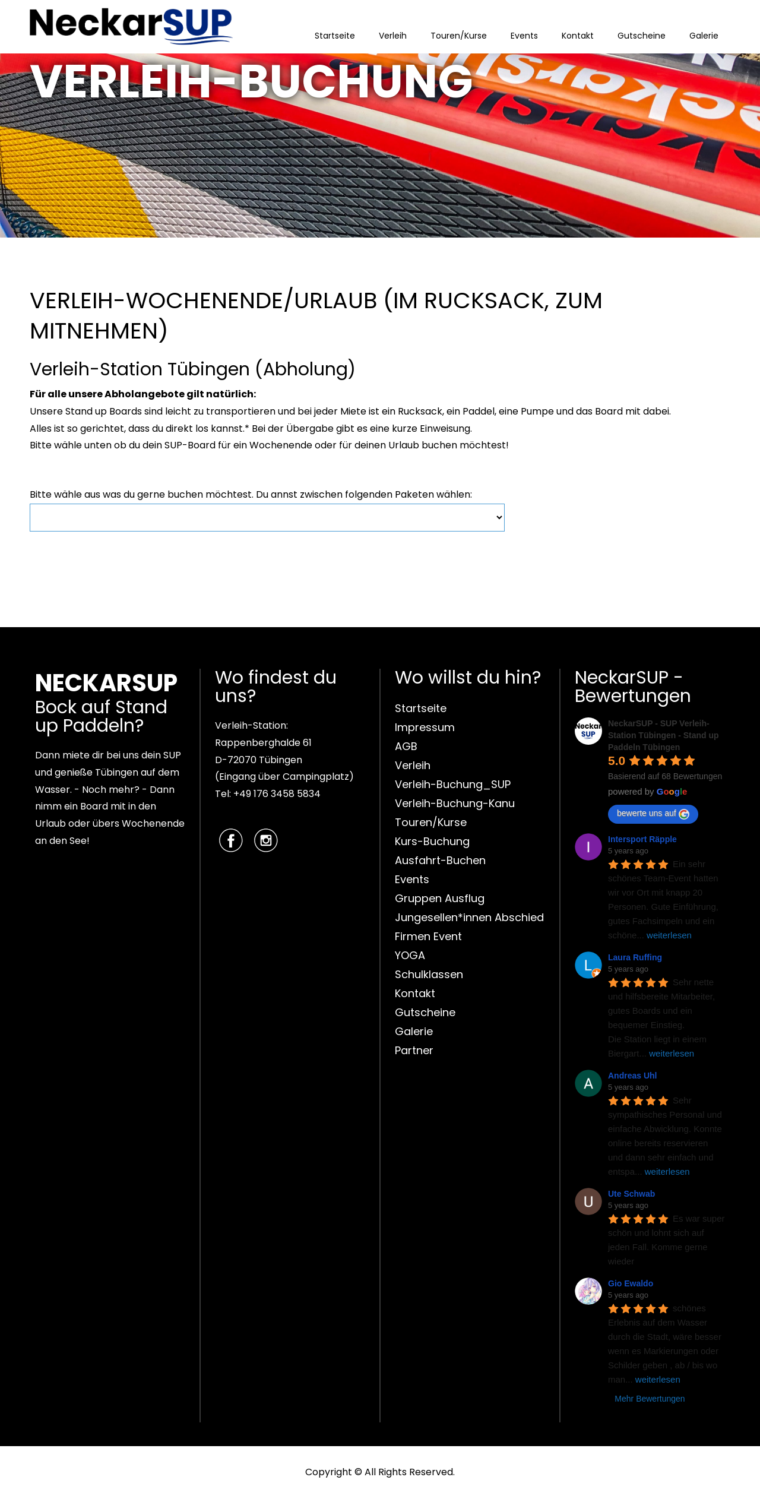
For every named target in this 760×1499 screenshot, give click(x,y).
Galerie (703, 36)
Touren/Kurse (458, 36)
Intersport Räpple (642, 839)
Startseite (335, 36)
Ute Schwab (631, 1193)
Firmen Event (428, 936)
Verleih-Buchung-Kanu (455, 803)
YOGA (410, 955)
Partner (414, 1050)
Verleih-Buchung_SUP (453, 784)
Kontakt (578, 36)
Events (524, 36)
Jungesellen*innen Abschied (469, 917)
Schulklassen (429, 974)
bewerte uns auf (653, 813)
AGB (406, 746)
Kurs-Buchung (432, 841)
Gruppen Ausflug (439, 898)
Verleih (393, 36)
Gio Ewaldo (630, 1283)
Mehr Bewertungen (650, 1398)
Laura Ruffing (635, 957)
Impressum (425, 727)
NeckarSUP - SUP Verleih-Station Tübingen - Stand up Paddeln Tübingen (663, 735)
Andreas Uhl (632, 1075)
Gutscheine (642, 36)
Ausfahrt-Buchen (440, 860)
